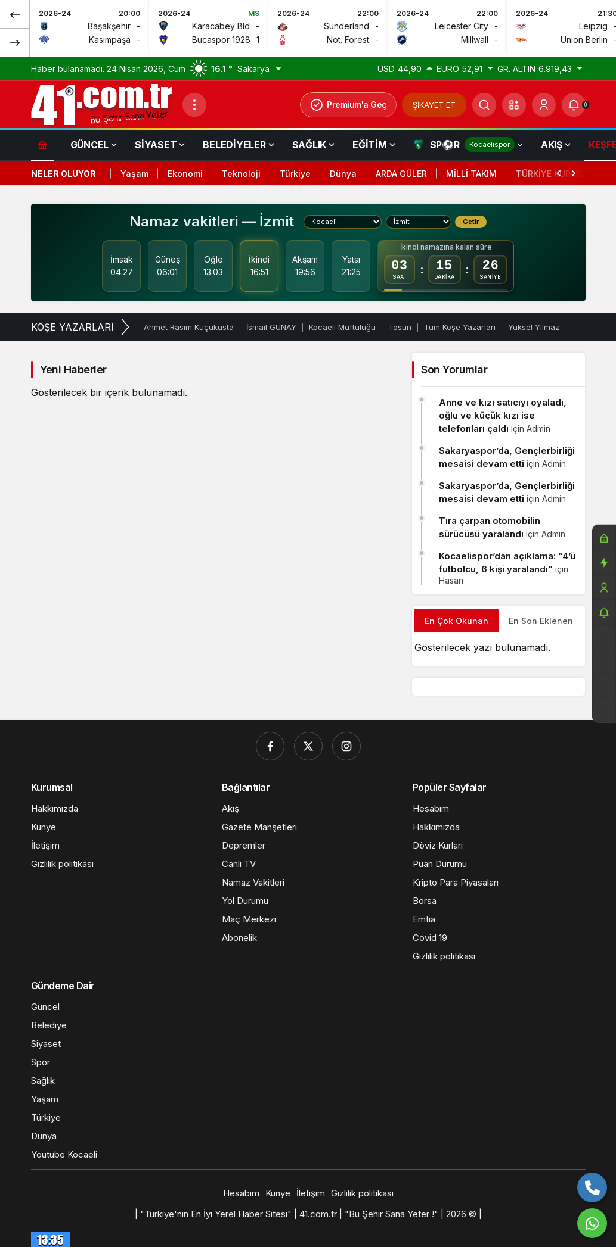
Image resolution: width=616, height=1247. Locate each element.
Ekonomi (185, 174)
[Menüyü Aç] (194, 105)
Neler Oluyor (63, 174)
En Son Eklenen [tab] (541, 621)
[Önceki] (15, 14)
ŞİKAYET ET (434, 105)
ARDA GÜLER (401, 174)
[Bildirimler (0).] (574, 105)
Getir (471, 221)
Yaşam (134, 174)
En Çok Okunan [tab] (456, 621)
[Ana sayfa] (42, 144)
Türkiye (295, 174)
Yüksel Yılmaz (533, 327)
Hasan (451, 580)
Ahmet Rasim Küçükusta (189, 327)
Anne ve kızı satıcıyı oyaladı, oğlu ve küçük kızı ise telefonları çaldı (503, 415)
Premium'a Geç (348, 105)
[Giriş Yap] (544, 105)
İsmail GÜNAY (271, 327)
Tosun (399, 327)
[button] (514, 105)
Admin (538, 428)
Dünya (343, 174)
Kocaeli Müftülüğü (342, 327)
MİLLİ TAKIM (471, 174)
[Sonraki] (15, 42)
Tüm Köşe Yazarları (460, 327)
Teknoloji (241, 174)
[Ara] (484, 105)
